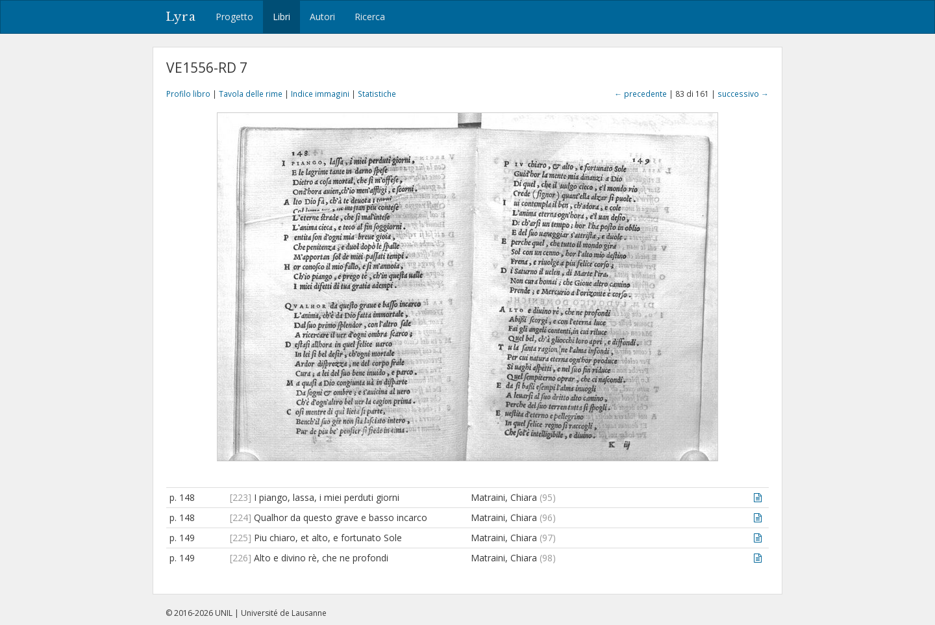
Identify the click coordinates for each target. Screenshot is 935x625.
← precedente (640, 93)
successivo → (743, 93)
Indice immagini (320, 93)
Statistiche (377, 93)
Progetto (234, 16)
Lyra (181, 17)
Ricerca (370, 16)
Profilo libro (188, 93)
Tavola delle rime (250, 93)
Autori (322, 16)
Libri (281, 16)
